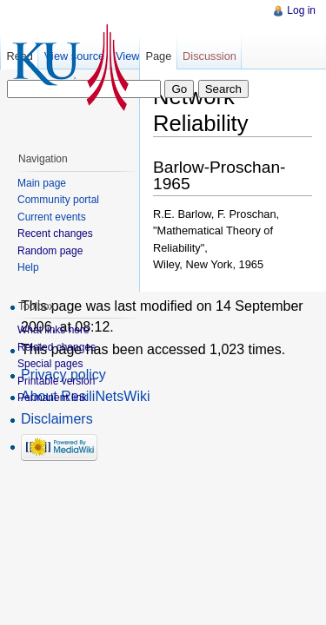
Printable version (56, 381)
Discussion (209, 55)
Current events (51, 217)
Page (158, 55)
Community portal (58, 200)
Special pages (50, 364)
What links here (53, 330)
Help (28, 267)
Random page (50, 251)
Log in (301, 10)
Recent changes (55, 233)
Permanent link (52, 397)
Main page (41, 183)
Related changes (56, 347)
